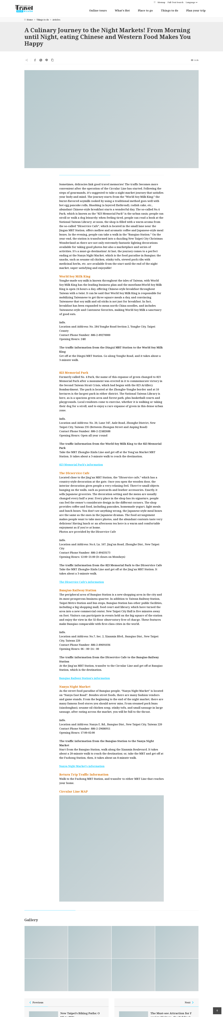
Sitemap (161, 2)
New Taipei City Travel (26, 8)
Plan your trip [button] (196, 10)
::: (154, 2)
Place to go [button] (145, 10)
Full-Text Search (175, 2)
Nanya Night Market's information (82, 766)
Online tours (98, 10)
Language (190, 2)
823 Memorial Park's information (81, 464)
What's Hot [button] (122, 10)
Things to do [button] (169, 10)
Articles (56, 19)
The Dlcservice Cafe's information (81, 582)
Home (30, 19)
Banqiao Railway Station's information (84, 678)
